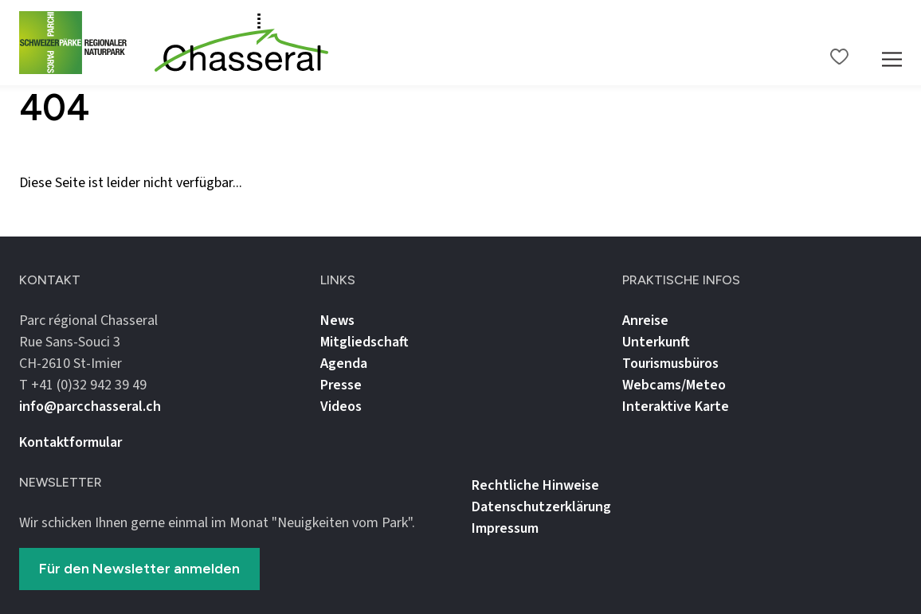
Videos (341, 407)
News (337, 320)
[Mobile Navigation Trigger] (892, 42)
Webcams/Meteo (674, 385)
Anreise (645, 320)
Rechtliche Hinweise (535, 485)
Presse (341, 385)
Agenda (343, 363)
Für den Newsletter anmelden (139, 568)
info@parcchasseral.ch (90, 407)
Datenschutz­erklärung (541, 507)
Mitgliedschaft (364, 342)
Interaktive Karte (675, 407)
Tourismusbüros (670, 363)
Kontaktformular (70, 442)
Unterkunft (656, 342)
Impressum (505, 528)
